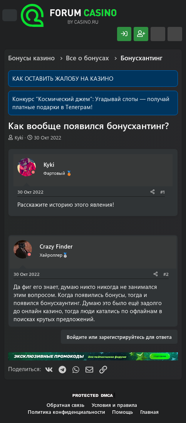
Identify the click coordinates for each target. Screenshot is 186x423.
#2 (166, 274)
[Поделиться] (152, 191)
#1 (162, 192)
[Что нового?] (158, 34)
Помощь (122, 411)
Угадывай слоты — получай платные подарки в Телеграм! (90, 103)
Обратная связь (65, 404)
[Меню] (9, 15)
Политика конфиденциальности (66, 411)
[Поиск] (175, 34)
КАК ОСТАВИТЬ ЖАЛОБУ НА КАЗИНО (62, 78)
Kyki (19, 137)
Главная (149, 411)
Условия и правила (114, 404)
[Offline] (33, 172)
